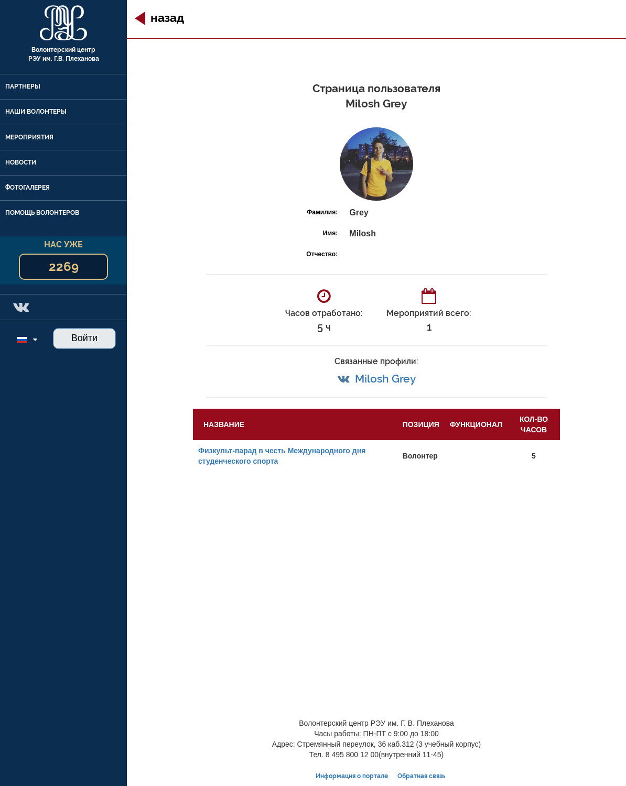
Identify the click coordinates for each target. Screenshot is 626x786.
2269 (64, 266)
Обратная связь (421, 776)
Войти (84, 338)
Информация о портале (352, 776)
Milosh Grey (385, 378)
